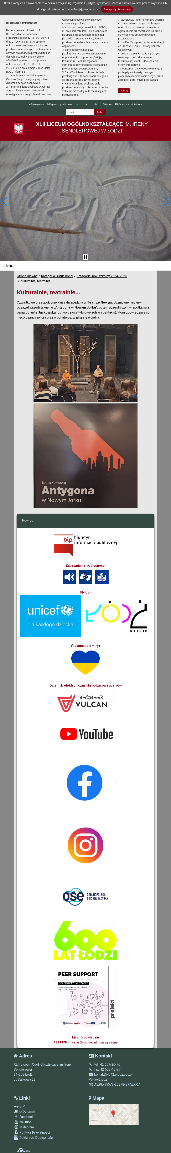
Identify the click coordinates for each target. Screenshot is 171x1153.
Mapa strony (54, 104)
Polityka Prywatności (32, 1132)
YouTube (23, 1122)
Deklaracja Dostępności (33, 1137)
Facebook (24, 1117)
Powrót (27, 520)
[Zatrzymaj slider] (85, 257)
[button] (5, 201)
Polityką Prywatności (98, 3)
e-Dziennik (24, 1111)
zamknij (124, 90)
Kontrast (108, 104)
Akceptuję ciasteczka (117, 9)
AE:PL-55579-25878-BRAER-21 (115, 1084)
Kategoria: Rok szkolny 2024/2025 (102, 276)
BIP (19, 1106)
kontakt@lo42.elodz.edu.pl (111, 1074)
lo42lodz (98, 1079)
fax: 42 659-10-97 (104, 1069)
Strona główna (37, 104)
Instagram (24, 1127)
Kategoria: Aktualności (57, 276)
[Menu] (85, 266)
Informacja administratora (128, 104)
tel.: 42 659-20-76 (104, 1064)
